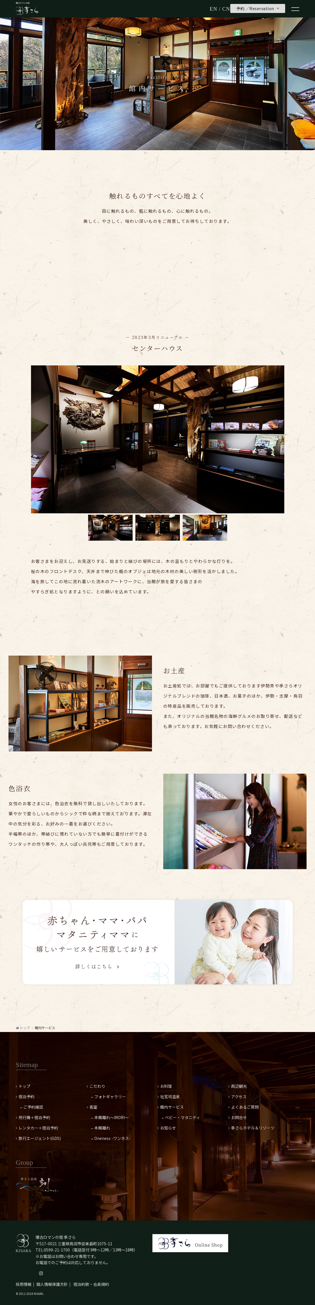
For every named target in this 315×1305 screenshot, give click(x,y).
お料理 (166, 1086)
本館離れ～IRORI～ (111, 1117)
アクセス (239, 1097)
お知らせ (168, 1128)
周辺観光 (239, 1086)
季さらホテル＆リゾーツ (252, 1128)
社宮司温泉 (170, 1097)
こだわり (97, 1086)
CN (226, 9)
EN (214, 9)
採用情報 (24, 1284)
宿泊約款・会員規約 (91, 1284)
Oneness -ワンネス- (112, 1138)
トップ (25, 1028)
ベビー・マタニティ (182, 1117)
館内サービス (172, 1107)
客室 (93, 1107)
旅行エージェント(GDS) (40, 1138)
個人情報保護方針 (52, 1284)
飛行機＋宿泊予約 (34, 1117)
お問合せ (239, 1117)
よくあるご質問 (245, 1107)
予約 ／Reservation (255, 8)
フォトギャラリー (110, 1097)
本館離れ (102, 1128)
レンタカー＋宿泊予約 (38, 1128)
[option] (157, 439)
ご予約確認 (33, 1107)
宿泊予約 (26, 1097)
